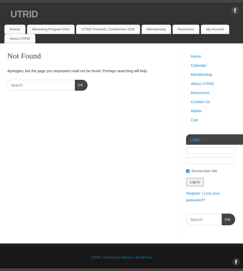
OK (79, 84)
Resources (186, 29)
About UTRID (20, 39)
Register (193, 193)
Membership (156, 29)
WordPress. (144, 257)
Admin (196, 111)
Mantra (126, 257)
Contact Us (200, 102)
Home (196, 56)
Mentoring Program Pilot (50, 29)
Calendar (199, 65)
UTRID (24, 14)
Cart (194, 120)
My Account (215, 29)
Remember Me (204, 171)
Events (15, 29)
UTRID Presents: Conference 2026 (108, 29)
